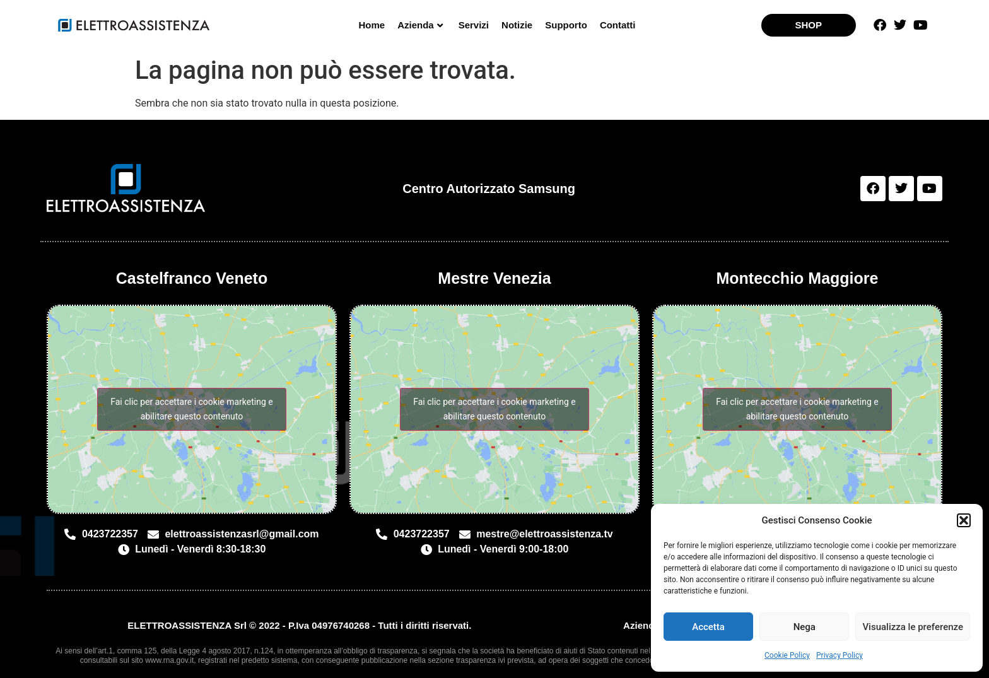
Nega (804, 627)
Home (371, 25)
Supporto (566, 25)
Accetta (708, 627)
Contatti (618, 25)
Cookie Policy (787, 655)
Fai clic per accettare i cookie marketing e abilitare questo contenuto (191, 409)
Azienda (420, 25)
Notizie (516, 25)
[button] (963, 520)
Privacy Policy (839, 655)
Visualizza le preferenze (912, 627)
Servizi (474, 25)
